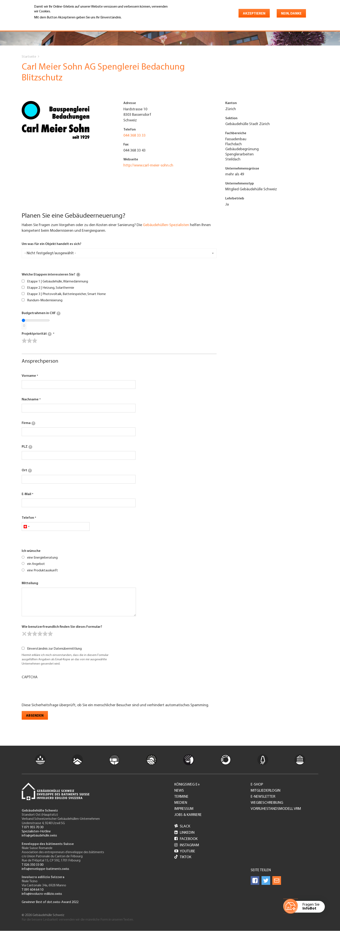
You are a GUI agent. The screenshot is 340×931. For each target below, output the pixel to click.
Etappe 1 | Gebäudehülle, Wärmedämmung (57, 281)
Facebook (186, 839)
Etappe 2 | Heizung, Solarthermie (50, 288)
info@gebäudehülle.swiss (39, 835)
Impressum (183, 809)
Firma (28, 423)
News (179, 791)
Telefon (28, 518)
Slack (182, 826)
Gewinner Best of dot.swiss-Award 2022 (50, 902)
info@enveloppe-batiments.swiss (45, 869)
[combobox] (26, 526)
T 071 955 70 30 (32, 827)
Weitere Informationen (53, 24)
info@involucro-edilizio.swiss (42, 894)
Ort (27, 471)
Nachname (30, 399)
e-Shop (257, 785)
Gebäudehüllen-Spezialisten (166, 225)
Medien (180, 803)
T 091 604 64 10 (32, 890)
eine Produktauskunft (42, 570)
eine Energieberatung (42, 557)
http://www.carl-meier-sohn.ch (148, 165)
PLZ (27, 447)
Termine (181, 797)
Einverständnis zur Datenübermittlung (54, 649)
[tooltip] (78, 275)
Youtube (184, 851)
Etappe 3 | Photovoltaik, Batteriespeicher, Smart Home (66, 294)
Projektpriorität (37, 334)
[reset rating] (24, 633)
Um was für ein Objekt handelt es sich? (51, 244)
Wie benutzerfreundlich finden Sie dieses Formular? (62, 627)
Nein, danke (291, 13)
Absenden (35, 715)
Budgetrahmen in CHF (41, 313)
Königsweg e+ (187, 785)
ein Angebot (36, 564)
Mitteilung (30, 583)
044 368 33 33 (134, 136)
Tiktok (182, 857)
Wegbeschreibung (267, 803)
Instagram (186, 845)
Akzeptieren (254, 13)
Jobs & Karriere (188, 815)
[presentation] (55, 690)
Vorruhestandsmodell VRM (276, 809)
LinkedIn (184, 833)
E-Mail (26, 494)
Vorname (29, 376)
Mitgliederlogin (265, 791)
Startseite (29, 57)
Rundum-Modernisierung (44, 300)
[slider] (29, 340)
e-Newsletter (263, 797)
